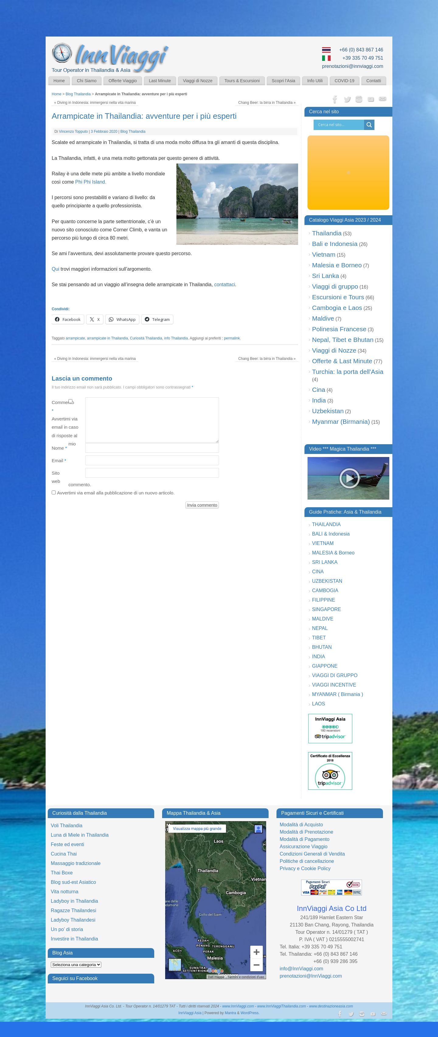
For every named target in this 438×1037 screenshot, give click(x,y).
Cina (318, 389)
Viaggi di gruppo (335, 286)
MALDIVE (322, 618)
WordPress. (250, 1013)
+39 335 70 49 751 (362, 58)
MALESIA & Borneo (333, 552)
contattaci (224, 284)
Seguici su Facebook (75, 978)
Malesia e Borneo (337, 265)
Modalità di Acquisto (301, 824)
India (319, 400)
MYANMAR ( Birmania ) (337, 694)
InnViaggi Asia (190, 1013)
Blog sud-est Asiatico (73, 882)
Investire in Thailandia (74, 938)
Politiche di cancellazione (307, 861)
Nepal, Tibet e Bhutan (343, 339)
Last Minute (160, 80)
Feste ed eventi (67, 844)
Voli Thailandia (66, 825)
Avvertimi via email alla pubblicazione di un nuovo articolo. (116, 492)
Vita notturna (64, 891)
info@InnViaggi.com (301, 968)
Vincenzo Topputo (73, 131)
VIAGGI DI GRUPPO (334, 675)
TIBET (319, 637)
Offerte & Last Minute (342, 360)
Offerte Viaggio (123, 80)
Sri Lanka (325, 275)
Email (59, 460)
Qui (55, 269)
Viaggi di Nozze (197, 80)
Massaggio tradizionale (76, 863)
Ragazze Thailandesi (73, 910)
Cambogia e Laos (337, 307)
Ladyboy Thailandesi (73, 920)
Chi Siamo (87, 80)
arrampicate (75, 338)
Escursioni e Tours (338, 297)
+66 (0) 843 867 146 (361, 49)
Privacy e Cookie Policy (305, 868)
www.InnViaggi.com (238, 1006)
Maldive (323, 318)
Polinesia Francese (339, 328)
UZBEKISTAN (327, 581)
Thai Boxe (62, 872)
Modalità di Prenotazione (306, 832)
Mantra (230, 1013)
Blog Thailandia (78, 94)
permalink (232, 338)
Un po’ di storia (67, 929)
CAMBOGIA (325, 590)
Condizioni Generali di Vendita (312, 853)
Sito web (56, 477)
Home (59, 80)
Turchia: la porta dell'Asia (347, 371)
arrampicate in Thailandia (107, 338)
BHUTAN (322, 647)
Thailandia (327, 233)
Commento (60, 406)
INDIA (318, 656)
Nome (59, 448)
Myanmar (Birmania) (341, 421)
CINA (318, 571)
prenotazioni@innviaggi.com (352, 66)
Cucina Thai (64, 853)
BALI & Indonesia (331, 533)
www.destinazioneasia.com (331, 1006)
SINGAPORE (326, 609)
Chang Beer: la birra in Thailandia (267, 102)
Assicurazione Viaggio (303, 846)
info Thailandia (176, 338)
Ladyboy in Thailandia (74, 901)
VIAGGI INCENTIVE (334, 684)
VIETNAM (323, 543)
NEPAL (320, 628)
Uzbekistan (328, 410)
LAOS (318, 703)
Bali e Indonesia (334, 243)
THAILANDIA (326, 524)
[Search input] (340, 125)
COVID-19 (344, 80)
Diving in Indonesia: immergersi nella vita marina (95, 102)
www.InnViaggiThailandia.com (281, 1006)
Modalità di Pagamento (304, 839)
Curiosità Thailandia (146, 338)
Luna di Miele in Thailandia (80, 835)
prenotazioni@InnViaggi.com (311, 976)
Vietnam (323, 254)
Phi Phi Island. (90, 182)
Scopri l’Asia (283, 80)
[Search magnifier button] (369, 125)
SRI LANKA (325, 562)
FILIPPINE (323, 600)
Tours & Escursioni (242, 80)
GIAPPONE (325, 666)
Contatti (374, 80)
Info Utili (315, 80)
